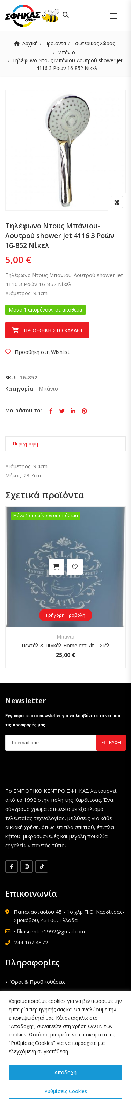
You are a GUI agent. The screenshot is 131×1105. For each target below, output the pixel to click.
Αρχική (30, 43)
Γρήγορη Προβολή (65, 615)
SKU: (10, 377)
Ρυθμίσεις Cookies (65, 1091)
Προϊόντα (55, 43)
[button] (113, 16)
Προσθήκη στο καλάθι (53, 330)
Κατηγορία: (20, 388)
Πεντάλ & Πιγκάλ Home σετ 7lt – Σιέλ (66, 645)
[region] (65, 1048)
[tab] (65, 444)
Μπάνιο (66, 52)
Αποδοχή (65, 1072)
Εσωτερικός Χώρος (93, 43)
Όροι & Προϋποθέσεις (38, 981)
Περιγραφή (25, 443)
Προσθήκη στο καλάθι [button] (56, 567)
